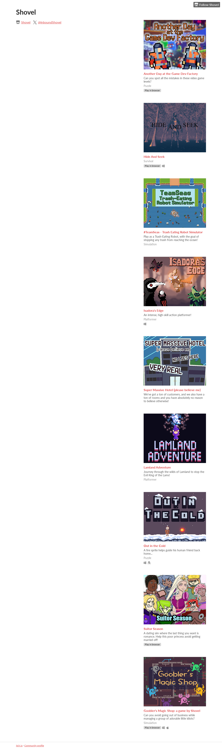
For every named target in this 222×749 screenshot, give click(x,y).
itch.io (19, 745)
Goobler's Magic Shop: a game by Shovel (172, 710)
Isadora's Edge (154, 310)
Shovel (25, 22)
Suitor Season (153, 628)
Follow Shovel (206, 5)
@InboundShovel (49, 22)
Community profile (34, 745)
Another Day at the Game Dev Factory (171, 73)
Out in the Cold (154, 546)
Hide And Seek (154, 156)
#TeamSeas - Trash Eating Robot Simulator (173, 232)
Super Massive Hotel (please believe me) (172, 390)
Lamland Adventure (157, 467)
